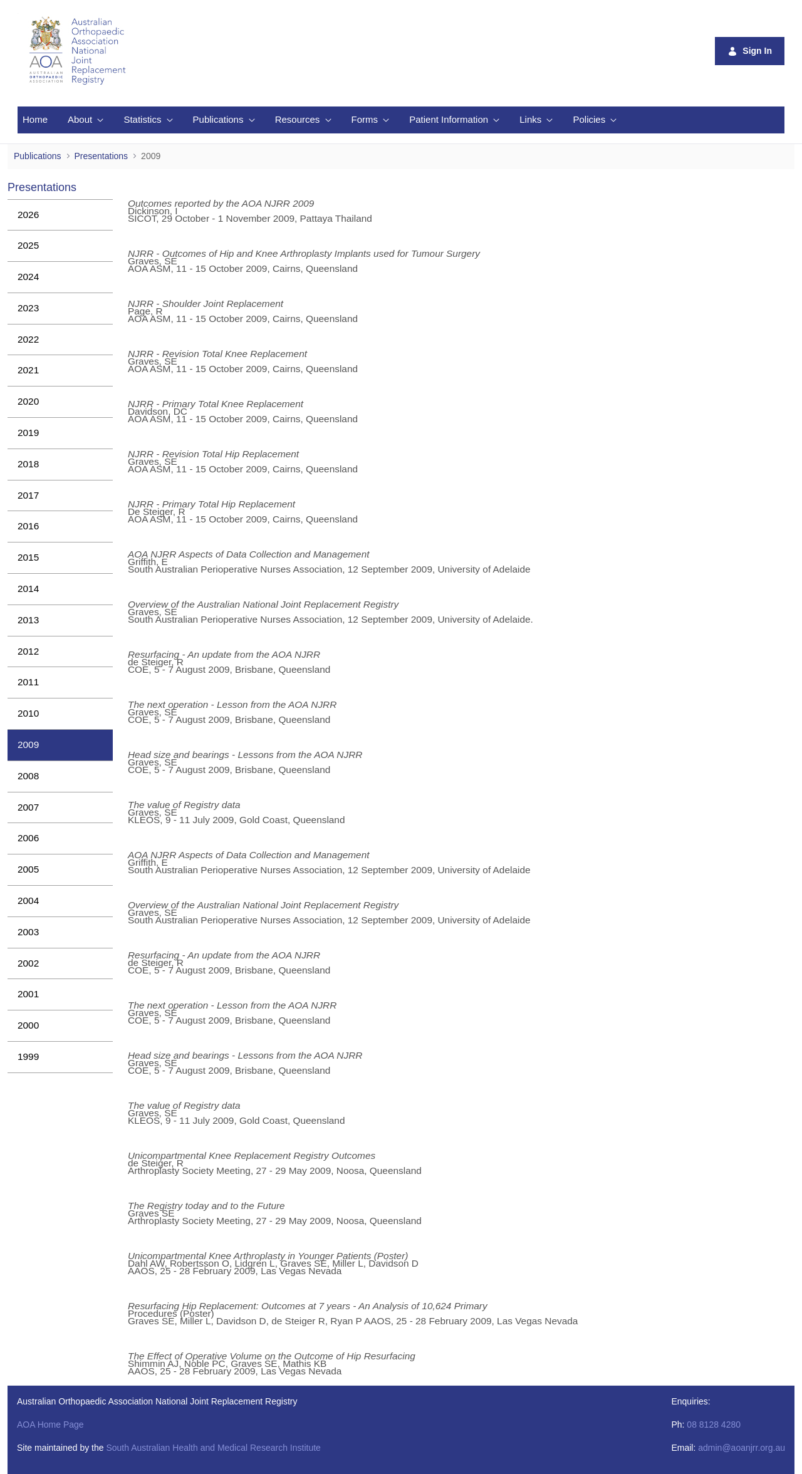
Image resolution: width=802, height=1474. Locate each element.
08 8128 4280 (714, 1425)
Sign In (749, 51)
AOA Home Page (50, 1425)
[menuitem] (35, 119)
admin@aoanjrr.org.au (741, 1448)
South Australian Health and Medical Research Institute (213, 1448)
